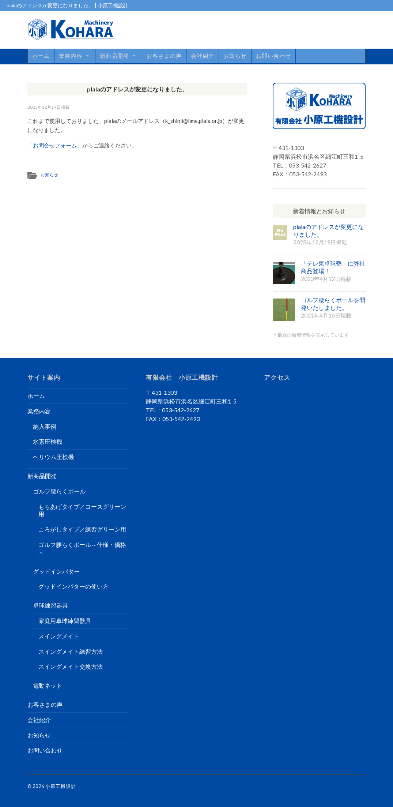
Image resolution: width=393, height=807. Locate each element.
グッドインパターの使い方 (73, 586)
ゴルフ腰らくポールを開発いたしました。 (333, 303)
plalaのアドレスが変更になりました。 (137, 89)
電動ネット (47, 685)
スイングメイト (58, 636)
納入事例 (44, 426)
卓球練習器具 (50, 605)
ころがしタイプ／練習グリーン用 (82, 529)
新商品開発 (114, 55)
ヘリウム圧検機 (53, 456)
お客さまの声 (164, 55)
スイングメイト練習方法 (70, 651)
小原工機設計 (60, 786)
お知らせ (235, 55)
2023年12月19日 (44, 107)
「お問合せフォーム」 (54, 145)
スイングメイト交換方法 (70, 666)
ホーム (41, 55)
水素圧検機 (47, 441)
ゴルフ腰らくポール (59, 491)
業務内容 (70, 55)
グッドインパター (56, 571)
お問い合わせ (273, 55)
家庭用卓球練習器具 (64, 620)
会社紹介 (202, 55)
